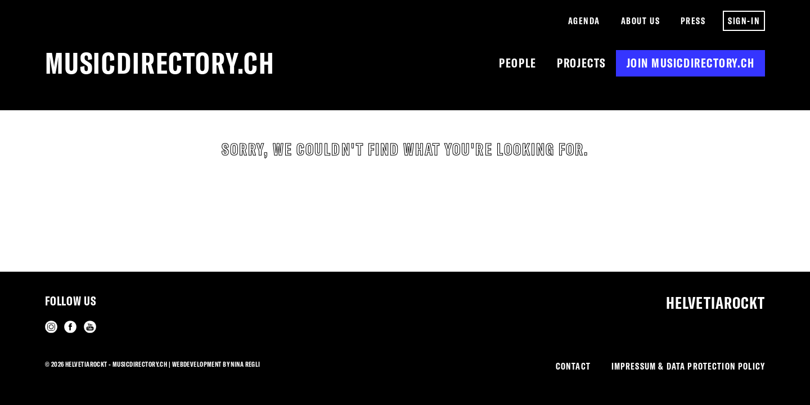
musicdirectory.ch (160, 63)
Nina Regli (245, 364)
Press (693, 20)
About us (640, 20)
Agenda (584, 20)
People (517, 63)
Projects (581, 63)
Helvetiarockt (715, 302)
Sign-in (744, 20)
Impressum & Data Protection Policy (688, 366)
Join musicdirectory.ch (691, 63)
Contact (573, 366)
